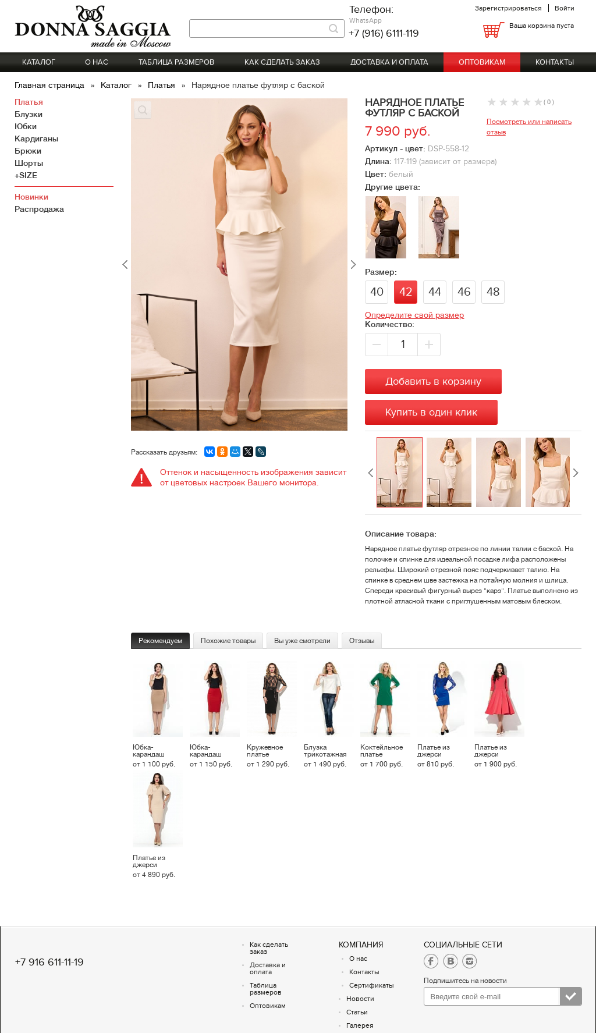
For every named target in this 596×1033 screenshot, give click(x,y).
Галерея (360, 1025)
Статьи (357, 1012)
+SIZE (26, 175)
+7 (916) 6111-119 (384, 33)
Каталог (38, 62)
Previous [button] (371, 472)
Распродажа (39, 209)
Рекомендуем (160, 641)
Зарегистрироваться (508, 8)
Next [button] (575, 472)
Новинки (31, 197)
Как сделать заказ (282, 62)
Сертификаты (371, 985)
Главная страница (51, 85)
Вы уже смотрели (302, 641)
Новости (360, 999)
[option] (401, 473)
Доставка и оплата (389, 62)
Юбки (26, 126)
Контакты (554, 62)
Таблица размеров (176, 62)
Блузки (28, 114)
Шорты (29, 163)
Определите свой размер (414, 315)
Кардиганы (36, 138)
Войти (564, 8)
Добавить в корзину (433, 381)
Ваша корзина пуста (541, 26)
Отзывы (361, 641)
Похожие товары (228, 641)
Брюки (28, 151)
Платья (163, 85)
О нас (96, 62)
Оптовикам (482, 62)
